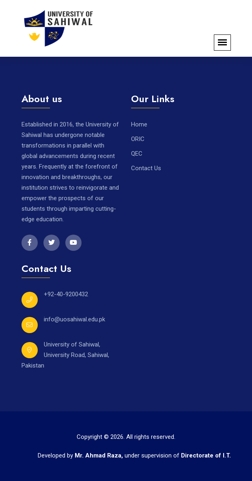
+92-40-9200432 (66, 294)
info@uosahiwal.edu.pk (74, 319)
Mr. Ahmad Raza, (100, 455)
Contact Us (146, 168)
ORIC (137, 139)
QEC (136, 153)
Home (139, 124)
